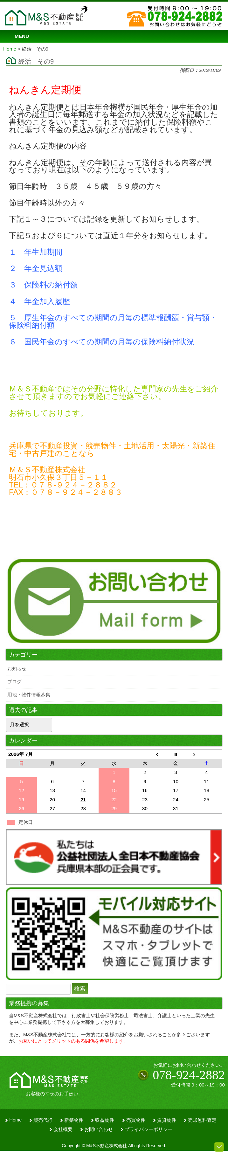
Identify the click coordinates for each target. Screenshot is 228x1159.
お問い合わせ (98, 1129)
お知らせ (16, 668)
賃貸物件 (166, 1120)
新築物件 (73, 1120)
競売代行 (42, 1120)
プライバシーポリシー (148, 1129)
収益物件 (104, 1120)
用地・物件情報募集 (28, 694)
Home (15, 1119)
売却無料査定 (202, 1120)
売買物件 (135, 1120)
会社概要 (63, 1129)
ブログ (14, 681)
